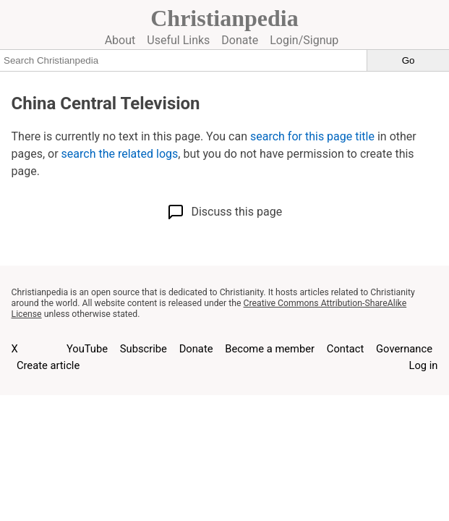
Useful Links (178, 40)
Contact (345, 348)
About (120, 40)
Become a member (270, 348)
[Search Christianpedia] (183, 60)
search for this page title (312, 136)
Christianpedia (224, 18)
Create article (48, 365)
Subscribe (143, 348)
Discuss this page (224, 212)
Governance (404, 348)
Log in (423, 365)
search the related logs (120, 154)
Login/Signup (304, 40)
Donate (239, 40)
